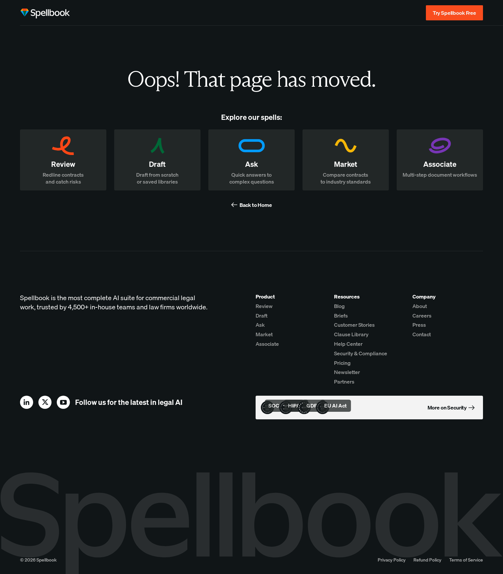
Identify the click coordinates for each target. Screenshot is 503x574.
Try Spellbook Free (454, 13)
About (419, 306)
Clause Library (351, 334)
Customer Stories (354, 324)
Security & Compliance (360, 353)
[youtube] (63, 402)
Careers (421, 315)
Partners (344, 381)
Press (419, 324)
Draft (261, 315)
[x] (45, 402)
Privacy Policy (392, 559)
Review (264, 306)
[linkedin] (26, 402)
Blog (339, 306)
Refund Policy (427, 559)
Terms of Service (466, 559)
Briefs (341, 315)
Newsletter (347, 372)
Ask (260, 324)
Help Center (348, 344)
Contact (421, 334)
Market (264, 334)
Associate (267, 344)
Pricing (342, 363)
